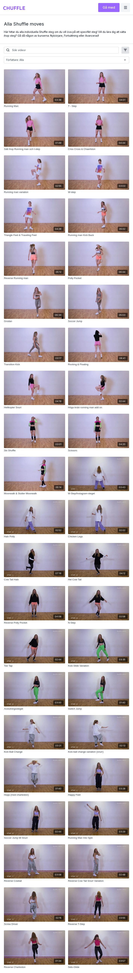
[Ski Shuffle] (34, 450)
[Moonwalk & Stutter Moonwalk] (34, 493)
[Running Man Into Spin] (98, 838)
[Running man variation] (34, 192)
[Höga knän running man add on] (98, 407)
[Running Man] (34, 106)
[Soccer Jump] (98, 321)
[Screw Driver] (34, 924)
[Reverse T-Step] (98, 924)
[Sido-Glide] (98, 967)
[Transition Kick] (34, 364)
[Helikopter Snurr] (34, 407)
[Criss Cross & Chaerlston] (98, 149)
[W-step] (98, 192)
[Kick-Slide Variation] (98, 666)
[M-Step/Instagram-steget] (98, 493)
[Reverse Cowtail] (34, 881)
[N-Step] (98, 623)
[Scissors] (98, 450)
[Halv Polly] (34, 536)
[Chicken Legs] (98, 536)
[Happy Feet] (98, 795)
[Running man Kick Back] (98, 235)
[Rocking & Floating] (98, 364)
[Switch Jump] (98, 709)
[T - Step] (98, 106)
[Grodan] (34, 321)
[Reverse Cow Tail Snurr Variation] (98, 881)
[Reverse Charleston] (34, 967)
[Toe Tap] (34, 666)
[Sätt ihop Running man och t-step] (34, 149)
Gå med (109, 7)
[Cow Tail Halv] (34, 579)
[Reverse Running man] (34, 278)
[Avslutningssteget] (34, 709)
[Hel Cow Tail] (98, 579)
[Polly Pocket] (98, 278)
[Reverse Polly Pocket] (34, 623)
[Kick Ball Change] (34, 752)
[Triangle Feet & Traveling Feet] (34, 235)
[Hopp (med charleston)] (34, 795)
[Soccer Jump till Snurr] (34, 838)
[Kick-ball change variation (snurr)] (98, 752)
